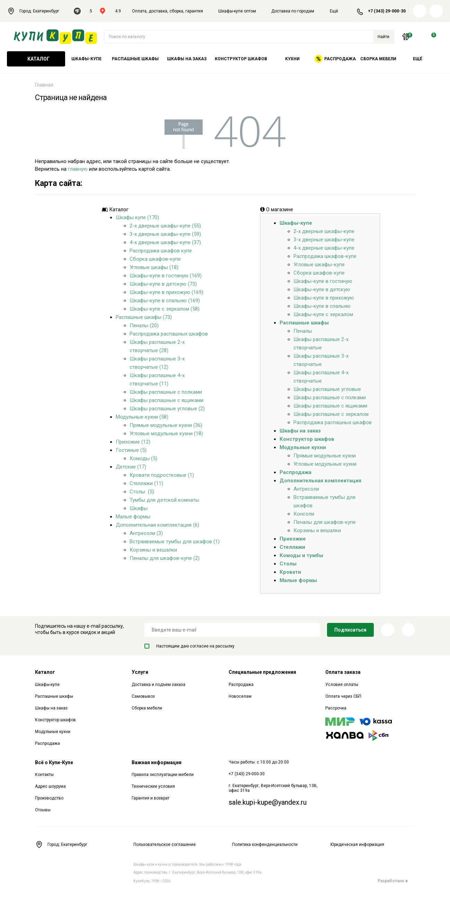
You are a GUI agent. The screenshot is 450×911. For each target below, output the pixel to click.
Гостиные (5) (131, 450)
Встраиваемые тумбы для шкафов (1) (175, 541)
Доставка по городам (292, 11)
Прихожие (293, 539)
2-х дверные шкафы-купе (323, 231)
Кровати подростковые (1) (162, 475)
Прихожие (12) (133, 442)
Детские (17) (131, 467)
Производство (49, 798)
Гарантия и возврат (150, 798)
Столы (288, 564)
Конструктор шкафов (241, 58)
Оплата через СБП (343, 696)
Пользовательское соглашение (164, 844)
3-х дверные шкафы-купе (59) (165, 234)
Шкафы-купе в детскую (321, 289)
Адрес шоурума (50, 786)
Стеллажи (292, 547)
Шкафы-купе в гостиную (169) (166, 276)
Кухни (292, 58)
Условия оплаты (341, 684)
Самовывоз (143, 696)
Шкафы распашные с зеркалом (331, 414)
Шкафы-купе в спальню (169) (165, 300)
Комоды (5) (143, 458)
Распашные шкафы (135, 58)
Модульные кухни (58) (142, 417)
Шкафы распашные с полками (166, 392)
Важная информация (157, 762)
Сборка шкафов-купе (155, 259)
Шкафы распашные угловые (327, 389)
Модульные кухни (303, 447)
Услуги (140, 672)
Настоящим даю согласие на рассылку (189, 646)
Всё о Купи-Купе (54, 762)
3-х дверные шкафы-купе (323, 239)
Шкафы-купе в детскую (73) (163, 284)
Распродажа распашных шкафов (169, 334)
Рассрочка (335, 708)
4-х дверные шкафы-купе (323, 248)
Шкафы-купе (86, 58)
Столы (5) (142, 492)
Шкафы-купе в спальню (322, 306)
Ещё (338, 11)
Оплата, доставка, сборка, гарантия (167, 11)
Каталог (36, 59)
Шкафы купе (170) (137, 217)
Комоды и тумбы (301, 555)
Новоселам (240, 696)
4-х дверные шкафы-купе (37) (165, 242)
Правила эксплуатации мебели (163, 774)
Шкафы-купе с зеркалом (323, 314)
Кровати (290, 572)
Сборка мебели (378, 58)
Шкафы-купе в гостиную (322, 281)
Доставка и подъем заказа (158, 684)
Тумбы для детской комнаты (164, 500)
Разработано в (396, 880)
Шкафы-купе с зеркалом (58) (165, 309)
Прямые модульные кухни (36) (166, 425)
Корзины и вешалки (153, 550)
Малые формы (133, 516)
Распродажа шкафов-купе (324, 256)
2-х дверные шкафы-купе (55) (165, 226)
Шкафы (139, 508)
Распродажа (335, 58)
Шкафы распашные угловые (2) (167, 408)
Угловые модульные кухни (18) (166, 433)
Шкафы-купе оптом (237, 11)
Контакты (44, 774)
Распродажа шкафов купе (161, 251)
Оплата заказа (343, 672)
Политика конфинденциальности (265, 844)
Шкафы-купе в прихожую (323, 298)
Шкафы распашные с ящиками (166, 400)
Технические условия (153, 786)
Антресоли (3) (146, 533)
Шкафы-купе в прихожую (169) (166, 292)
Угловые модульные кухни (324, 464)
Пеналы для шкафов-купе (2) (165, 558)
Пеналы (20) (144, 325)
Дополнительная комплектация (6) (157, 525)
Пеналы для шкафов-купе (324, 522)
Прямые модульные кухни (324, 456)
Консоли (303, 514)
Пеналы (302, 331)
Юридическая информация (357, 844)
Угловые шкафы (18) (154, 267)
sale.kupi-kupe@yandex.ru (268, 802)
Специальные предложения (262, 672)
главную (78, 169)
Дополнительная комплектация (320, 480)
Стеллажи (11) (146, 483)
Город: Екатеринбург (37, 11)
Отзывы (43, 809)
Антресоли (306, 489)
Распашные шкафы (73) (144, 317)
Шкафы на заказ (186, 58)
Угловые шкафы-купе (319, 264)
